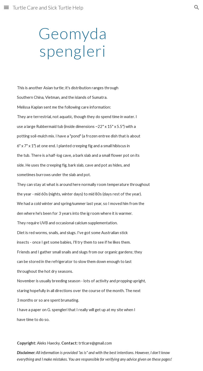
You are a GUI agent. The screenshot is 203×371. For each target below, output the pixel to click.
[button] (6, 7)
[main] (72, 41)
